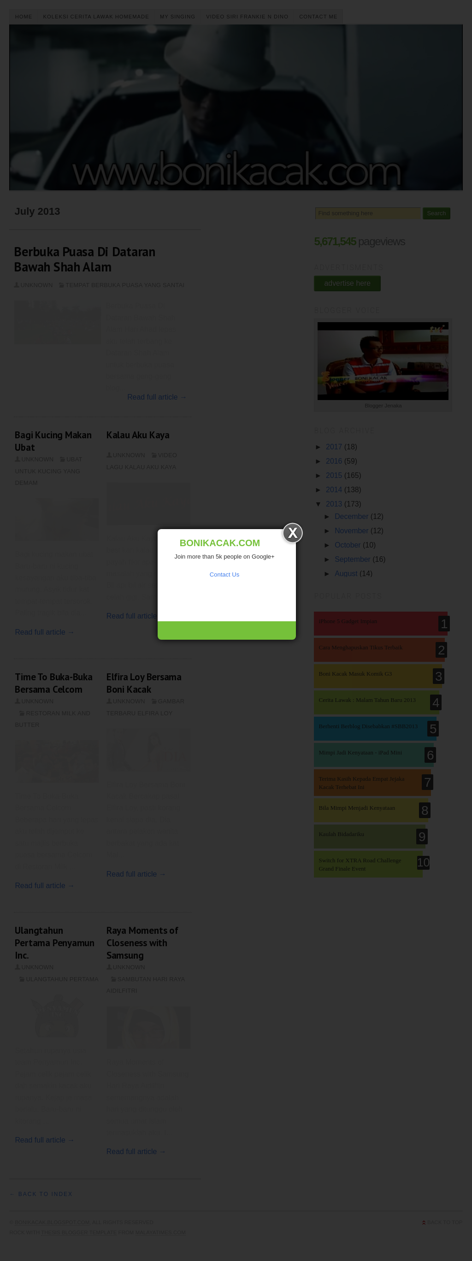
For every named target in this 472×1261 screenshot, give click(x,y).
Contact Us (224, 574)
